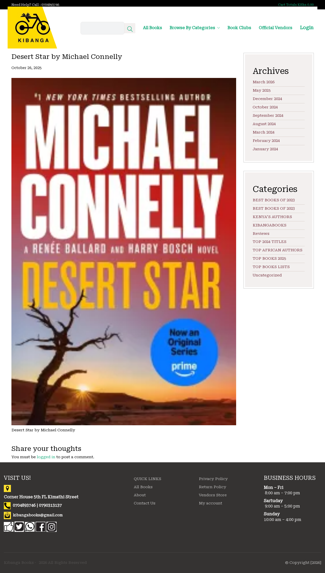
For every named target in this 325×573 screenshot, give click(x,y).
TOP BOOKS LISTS (271, 267)
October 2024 (265, 107)
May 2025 (261, 90)
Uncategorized (267, 275)
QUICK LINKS (147, 479)
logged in (46, 457)
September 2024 (268, 115)
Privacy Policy (213, 479)
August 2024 (264, 124)
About (140, 495)
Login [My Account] (307, 27)
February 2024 (266, 140)
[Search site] (130, 29)
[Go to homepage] (32, 27)
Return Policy (212, 487)
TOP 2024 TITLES (269, 241)
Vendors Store (213, 495)
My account (210, 503)
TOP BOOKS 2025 (269, 258)
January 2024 (265, 149)
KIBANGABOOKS (269, 225)
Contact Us (144, 503)
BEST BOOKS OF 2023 (274, 200)
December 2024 (267, 98)
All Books (143, 487)
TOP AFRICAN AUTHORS (277, 250)
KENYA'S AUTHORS (272, 217)
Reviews (261, 233)
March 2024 (263, 132)
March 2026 (263, 82)
